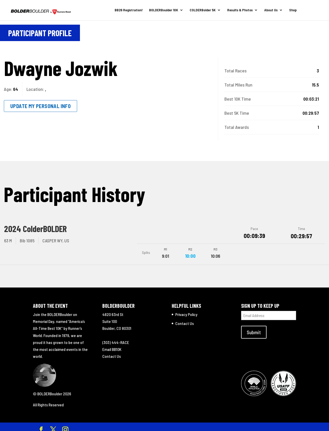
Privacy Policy (186, 310)
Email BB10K (112, 344)
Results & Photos (238, 10)
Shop (291, 10)
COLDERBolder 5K (201, 10)
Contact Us (111, 351)
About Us (269, 10)
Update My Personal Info (40, 106)
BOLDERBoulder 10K (162, 10)
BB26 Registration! (127, 10)
